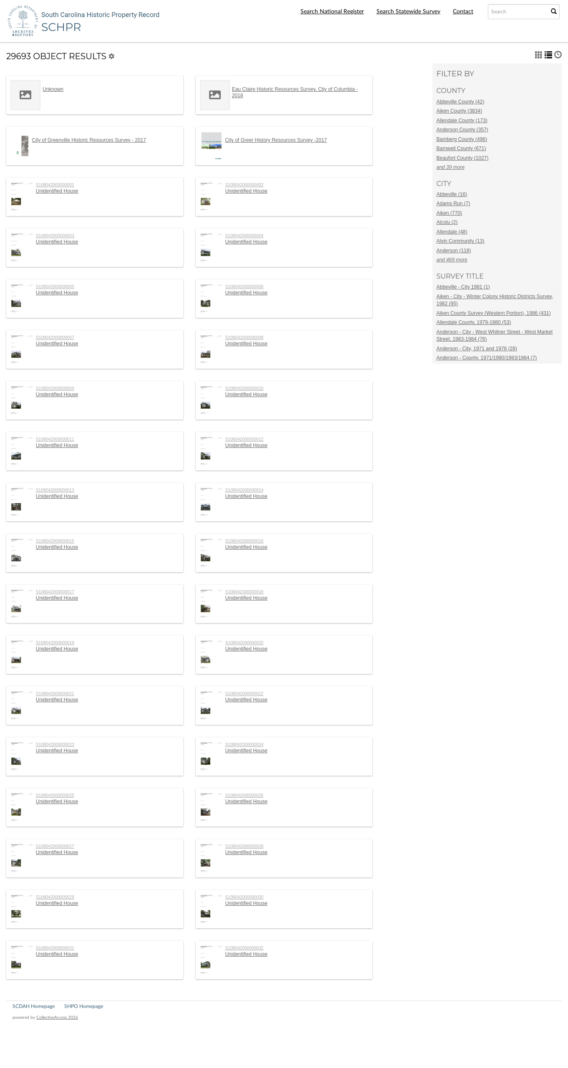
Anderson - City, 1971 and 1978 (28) (477, 349)
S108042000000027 (55, 846)
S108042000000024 (244, 744)
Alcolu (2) (447, 222)
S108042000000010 (244, 388)
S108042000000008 (244, 337)
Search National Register (332, 12)
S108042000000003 (55, 236)
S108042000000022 (244, 693)
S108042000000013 (55, 490)
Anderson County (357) (462, 130)
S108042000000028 (244, 846)
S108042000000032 (244, 948)
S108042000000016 (244, 541)
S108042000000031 (55, 948)
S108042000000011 (55, 439)
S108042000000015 (55, 541)
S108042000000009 (55, 388)
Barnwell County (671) (461, 148)
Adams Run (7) (453, 203)
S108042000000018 (244, 592)
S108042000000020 (244, 643)
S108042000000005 (55, 286)
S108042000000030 (244, 897)
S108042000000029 (55, 897)
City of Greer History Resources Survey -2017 (276, 140)
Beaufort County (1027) (463, 158)
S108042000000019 (55, 643)
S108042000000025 (55, 795)
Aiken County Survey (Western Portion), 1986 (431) (494, 313)
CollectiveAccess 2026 (57, 1017)
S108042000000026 (244, 795)
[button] (539, 54)
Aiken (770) (449, 213)
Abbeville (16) (452, 194)
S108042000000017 (55, 592)
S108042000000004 (244, 236)
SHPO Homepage (83, 1006)
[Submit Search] (553, 11)
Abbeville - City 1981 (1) (463, 287)
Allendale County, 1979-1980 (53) (474, 322)
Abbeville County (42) (461, 102)
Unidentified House (57, 191)
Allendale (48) (452, 232)
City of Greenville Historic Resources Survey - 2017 (89, 140)
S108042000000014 (244, 490)
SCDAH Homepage (34, 1006)
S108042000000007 (55, 337)
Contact (463, 12)
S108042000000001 (55, 185)
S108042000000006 (244, 286)
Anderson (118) (454, 251)
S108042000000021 (55, 693)
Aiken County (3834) (459, 111)
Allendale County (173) (462, 120)
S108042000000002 (244, 185)
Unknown (53, 89)
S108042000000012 (244, 439)
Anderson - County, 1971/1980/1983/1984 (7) (487, 358)
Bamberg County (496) (462, 139)
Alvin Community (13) (461, 241)
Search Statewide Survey (408, 12)
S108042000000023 (55, 744)
